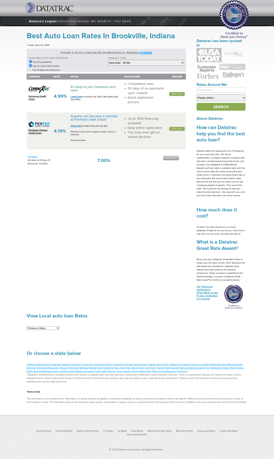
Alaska (39, 364)
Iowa (179, 364)
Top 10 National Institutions (46, 70)
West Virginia (159, 371)
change (145, 53)
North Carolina (157, 368)
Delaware (99, 364)
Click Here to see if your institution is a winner (207, 292)
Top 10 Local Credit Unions (46, 66)
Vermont (111, 371)
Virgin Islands (123, 371)
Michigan (31, 368)
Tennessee (88, 371)
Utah (104, 371)
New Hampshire (105, 368)
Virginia (135, 371)
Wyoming (182, 371)
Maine (214, 364)
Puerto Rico (32, 371)
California (66, 364)
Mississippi (53, 368)
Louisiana (205, 364)
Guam (145, 364)
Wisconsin (171, 371)
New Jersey (120, 368)
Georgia (137, 364)
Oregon (225, 368)
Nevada (92, 368)
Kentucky (195, 364)
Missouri (64, 368)
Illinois (165, 364)
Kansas (186, 364)
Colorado (76, 364)
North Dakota (172, 368)
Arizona (47, 364)
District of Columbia (115, 364)
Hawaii (151, 364)
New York (145, 368)
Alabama (31, 364)
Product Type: (117, 58)
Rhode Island (45, 371)
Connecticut (87, 364)
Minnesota (42, 368)
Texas (98, 371)
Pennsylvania (237, 368)
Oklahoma (216, 368)
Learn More (176, 93)
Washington (145, 371)
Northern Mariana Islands (192, 368)
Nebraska (83, 368)
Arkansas (56, 364)
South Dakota (75, 371)
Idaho (158, 364)
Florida (128, 364)
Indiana (173, 364)
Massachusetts (235, 364)
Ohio (207, 368)
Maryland (222, 364)
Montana (73, 368)
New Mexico (133, 368)
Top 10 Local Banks (42, 62)
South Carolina (60, 371)
